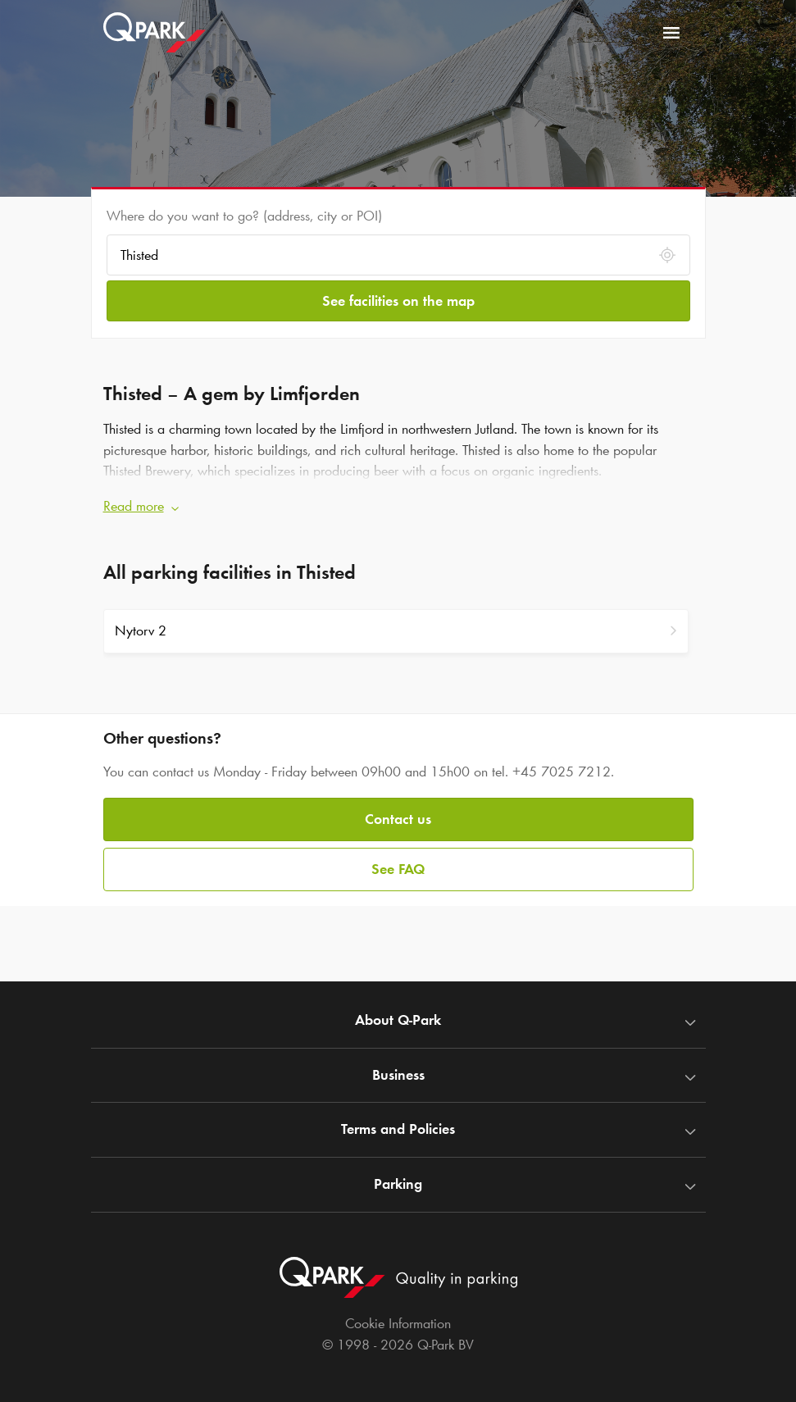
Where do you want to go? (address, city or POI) (244, 216)
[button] (398, 506)
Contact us (398, 819)
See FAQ (398, 869)
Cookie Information (398, 1323)
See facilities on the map (398, 301)
